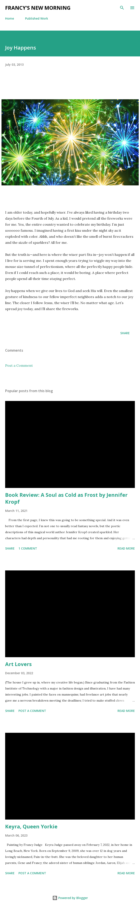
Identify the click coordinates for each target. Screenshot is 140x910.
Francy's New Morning (38, 7)
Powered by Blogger (70, 898)
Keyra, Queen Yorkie (31, 826)
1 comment (27, 548)
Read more (126, 548)
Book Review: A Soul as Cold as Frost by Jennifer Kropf (66, 498)
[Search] (122, 7)
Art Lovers (18, 664)
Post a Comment (19, 365)
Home (9, 18)
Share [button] (125, 333)
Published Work (36, 18)
